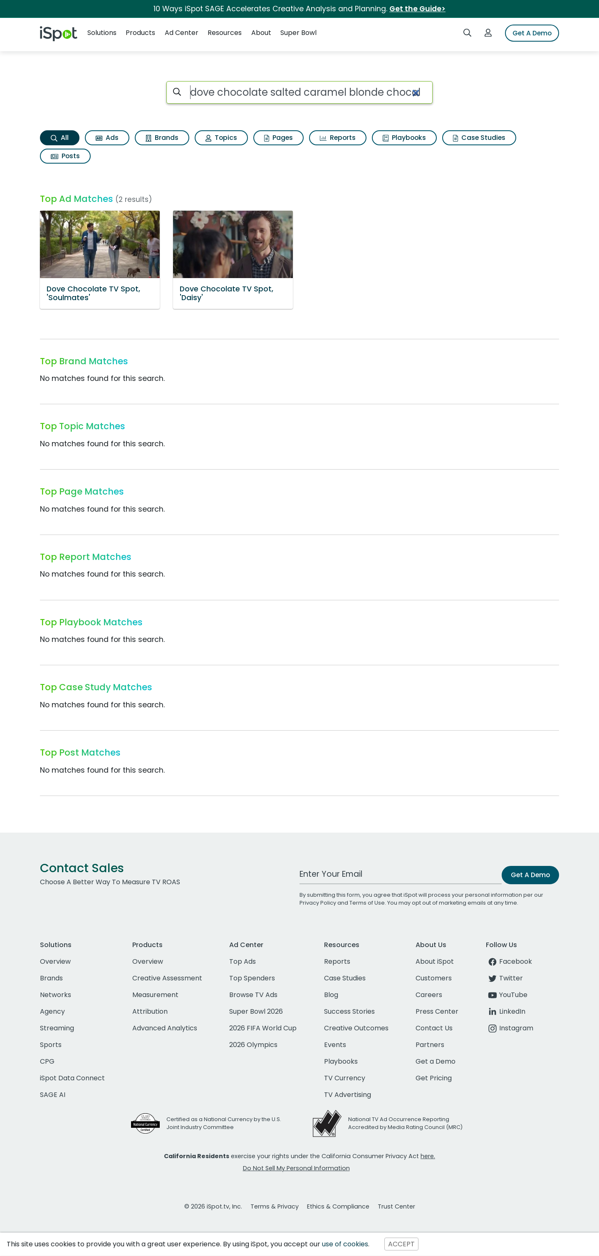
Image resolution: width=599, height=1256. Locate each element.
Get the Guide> (417, 9)
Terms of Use (367, 902)
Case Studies (479, 137)
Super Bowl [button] (298, 32)
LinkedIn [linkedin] (505, 1011)
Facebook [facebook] (509, 961)
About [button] (261, 32)
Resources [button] (225, 32)
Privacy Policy (318, 902)
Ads (107, 137)
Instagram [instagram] (509, 1028)
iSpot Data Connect (72, 1078)
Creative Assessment (167, 978)
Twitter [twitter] (504, 978)
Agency (52, 1011)
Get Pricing (434, 1078)
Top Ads (242, 961)
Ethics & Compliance (338, 1206)
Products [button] (140, 32)
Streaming (57, 1028)
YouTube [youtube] (506, 995)
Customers (434, 978)
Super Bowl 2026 (256, 1011)
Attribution (150, 1011)
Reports (338, 137)
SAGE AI (52, 1094)
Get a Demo (435, 1061)
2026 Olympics (253, 1045)
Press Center (437, 1011)
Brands (162, 137)
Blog (331, 995)
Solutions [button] (101, 32)
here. (428, 1156)
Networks (55, 995)
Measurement (155, 995)
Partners (430, 1045)
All (60, 137)
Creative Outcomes (356, 1028)
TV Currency (344, 1078)
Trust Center (396, 1206)
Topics (221, 137)
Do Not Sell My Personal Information (296, 1168)
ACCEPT (401, 1244)
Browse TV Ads (253, 995)
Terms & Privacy (274, 1206)
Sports (51, 1045)
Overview (55, 961)
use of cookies (345, 1244)
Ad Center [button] (181, 32)
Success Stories (349, 1011)
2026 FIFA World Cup (263, 1028)
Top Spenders (252, 978)
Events (335, 1045)
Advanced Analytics (164, 1028)
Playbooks (404, 137)
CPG (47, 1061)
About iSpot (435, 961)
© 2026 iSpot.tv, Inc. (213, 1206)
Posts (65, 156)
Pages (278, 137)
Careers (429, 995)
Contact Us (434, 1028)
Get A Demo (532, 33)
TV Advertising (347, 1094)
